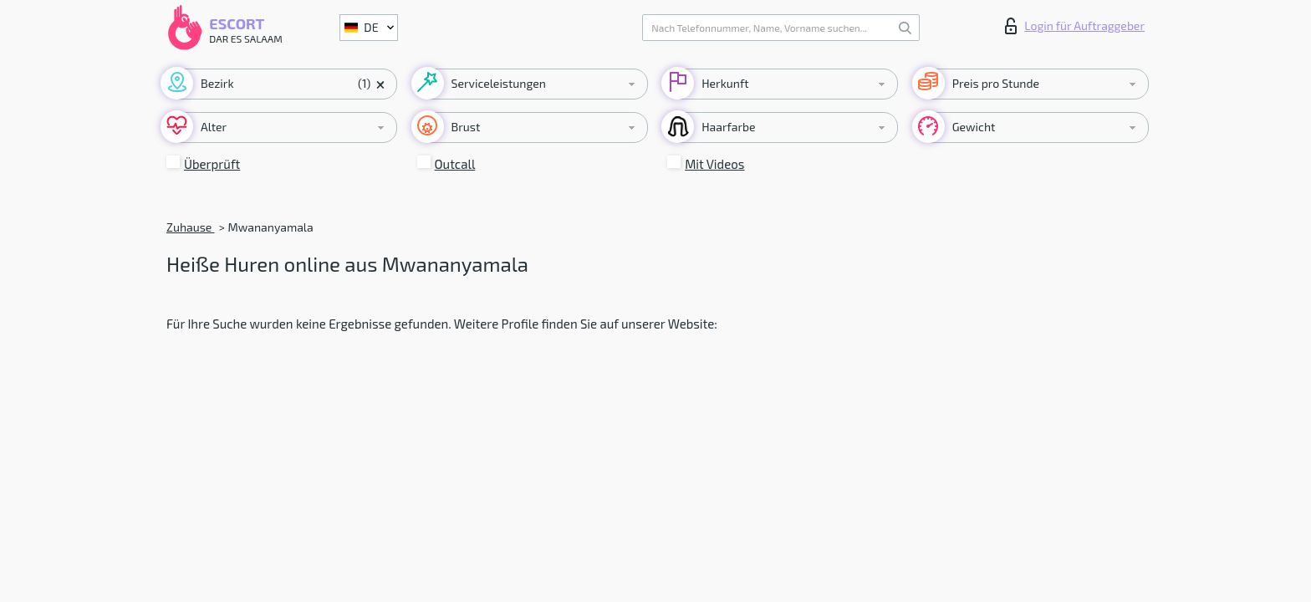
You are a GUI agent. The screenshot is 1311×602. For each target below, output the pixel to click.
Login (1075, 26)
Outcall (455, 163)
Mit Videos (714, 163)
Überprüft (212, 163)
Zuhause (190, 227)
